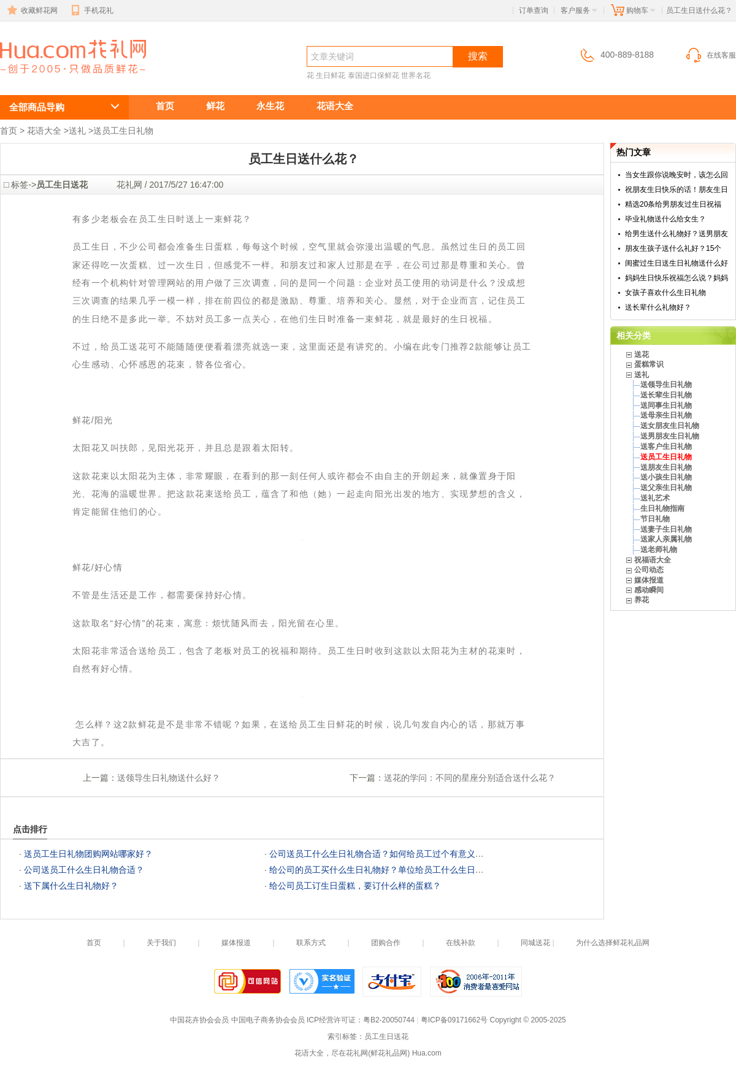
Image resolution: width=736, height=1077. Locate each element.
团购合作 (386, 942)
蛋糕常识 (649, 364)
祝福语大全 (652, 560)
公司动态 (649, 569)
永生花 (270, 106)
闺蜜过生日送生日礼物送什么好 (676, 263)
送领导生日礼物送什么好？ (168, 778)
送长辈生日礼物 (666, 395)
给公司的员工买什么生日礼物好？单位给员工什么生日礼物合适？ (393, 870)
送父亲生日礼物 (666, 487)
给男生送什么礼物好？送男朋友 (676, 233)
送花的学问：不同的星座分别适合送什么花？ (470, 778)
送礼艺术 (655, 498)
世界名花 (416, 75)
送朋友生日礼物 (666, 467)
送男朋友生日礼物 (669, 436)
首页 (165, 106)
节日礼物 (655, 519)
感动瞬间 (649, 590)
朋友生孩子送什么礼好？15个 (673, 248)
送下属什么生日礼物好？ (71, 886)
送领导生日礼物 (666, 384)
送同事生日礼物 (666, 405)
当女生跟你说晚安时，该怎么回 (676, 175)
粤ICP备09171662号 (454, 1020)
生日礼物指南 (662, 508)
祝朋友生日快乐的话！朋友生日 (676, 189)
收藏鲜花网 (31, 10)
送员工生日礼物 (123, 131)
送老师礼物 (658, 549)
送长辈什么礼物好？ (658, 307)
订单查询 (533, 10)
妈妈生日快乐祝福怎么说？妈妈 (676, 278)
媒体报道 (649, 580)
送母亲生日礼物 (666, 415)
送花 (641, 354)
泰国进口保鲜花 (373, 75)
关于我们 (161, 942)
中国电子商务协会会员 (268, 1020)
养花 (641, 600)
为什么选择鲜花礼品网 (613, 942)
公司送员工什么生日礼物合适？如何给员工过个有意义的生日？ (389, 854)
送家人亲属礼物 (666, 539)
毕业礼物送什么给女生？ (665, 219)
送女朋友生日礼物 (669, 425)
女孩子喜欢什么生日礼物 (665, 292)
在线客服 (710, 55)
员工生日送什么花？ (66, 77)
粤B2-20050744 (389, 1020)
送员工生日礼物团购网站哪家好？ (88, 854)
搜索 (478, 56)
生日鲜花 (330, 75)
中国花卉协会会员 (199, 1020)
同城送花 (535, 942)
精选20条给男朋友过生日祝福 (673, 204)
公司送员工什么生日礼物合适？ (84, 870)
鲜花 (215, 106)
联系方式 (311, 942)
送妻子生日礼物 (666, 529)
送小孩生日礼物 (666, 477)
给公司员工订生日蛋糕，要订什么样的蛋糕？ (355, 886)
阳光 (103, 420)
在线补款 (460, 942)
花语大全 (334, 106)
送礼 (77, 131)
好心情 (108, 567)
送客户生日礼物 (666, 446)
